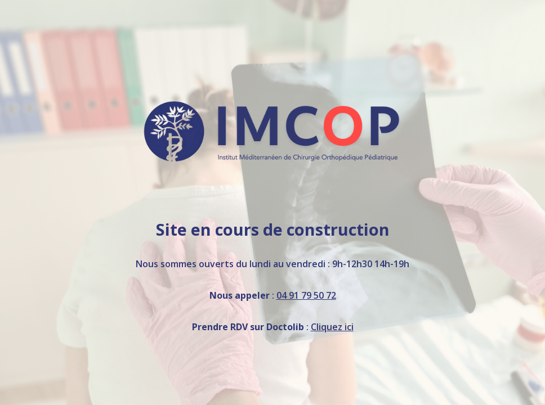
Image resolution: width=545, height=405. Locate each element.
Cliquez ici (332, 327)
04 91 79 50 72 (306, 295)
